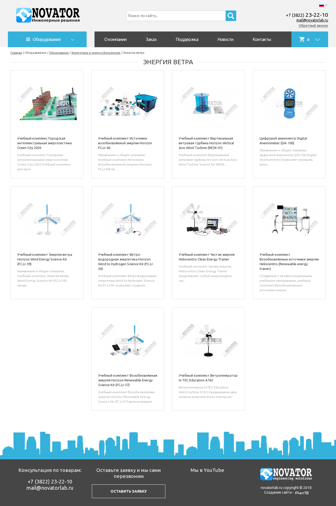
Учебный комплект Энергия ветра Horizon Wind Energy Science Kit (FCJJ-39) (44, 259)
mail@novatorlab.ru (312, 20)
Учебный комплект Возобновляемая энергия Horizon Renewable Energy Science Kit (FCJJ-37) (127, 380)
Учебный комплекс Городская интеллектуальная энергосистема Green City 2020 (44, 143)
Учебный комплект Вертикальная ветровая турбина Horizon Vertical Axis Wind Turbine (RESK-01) (206, 143)
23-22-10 (307, 15)
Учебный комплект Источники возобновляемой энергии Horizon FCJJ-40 (125, 143)
